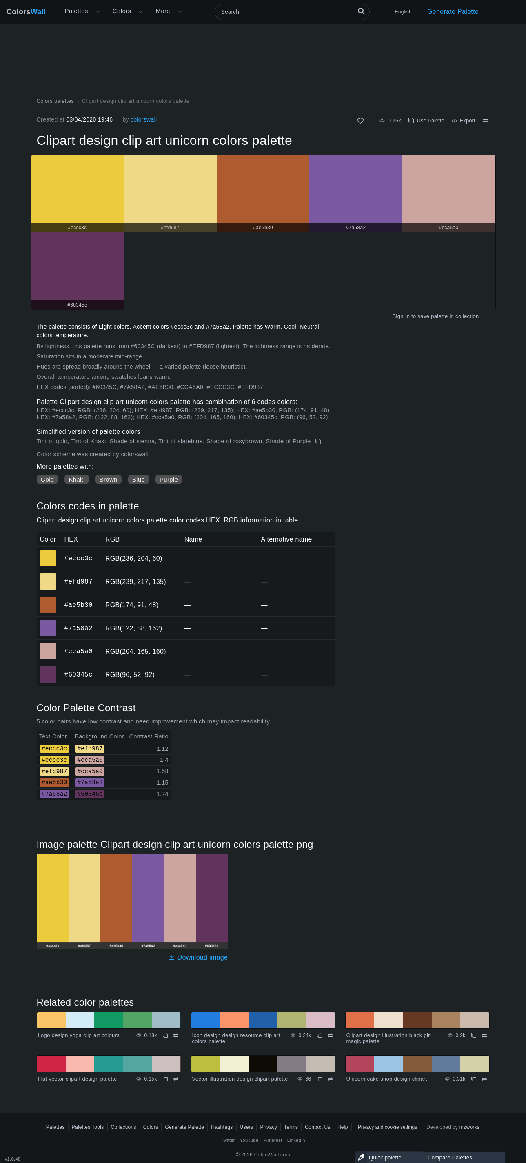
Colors (26, 12)
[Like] (360, 121)
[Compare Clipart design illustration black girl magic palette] (484, 1035)
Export (463, 120)
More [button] (162, 10)
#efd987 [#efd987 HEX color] (48, 575)
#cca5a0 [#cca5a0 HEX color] (48, 645)
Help (342, 1127)
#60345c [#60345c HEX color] (48, 668)
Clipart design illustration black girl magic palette (389, 1038)
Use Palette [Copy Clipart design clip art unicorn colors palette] (426, 120)
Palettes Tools (88, 1127)
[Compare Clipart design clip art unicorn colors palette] (485, 120)
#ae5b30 (78, 604)
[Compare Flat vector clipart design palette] (176, 1079)
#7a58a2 (78, 628)
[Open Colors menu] (140, 11)
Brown (109, 479)
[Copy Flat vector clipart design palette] (165, 1079)
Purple (169, 479)
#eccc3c (78, 558)
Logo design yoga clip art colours (79, 1035)
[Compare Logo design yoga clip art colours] (176, 1035)
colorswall (144, 119)
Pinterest (272, 1140)
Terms (291, 1127)
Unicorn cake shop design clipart (386, 1079)
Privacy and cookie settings (387, 1127)
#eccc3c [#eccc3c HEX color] (48, 552)
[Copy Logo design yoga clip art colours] (165, 1035)
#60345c (78, 674)
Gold (47, 479)
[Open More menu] (97, 11)
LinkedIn (296, 1140)
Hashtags (222, 1127)
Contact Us (318, 1127)
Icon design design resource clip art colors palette (236, 1038)
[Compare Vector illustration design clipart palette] (330, 1079)
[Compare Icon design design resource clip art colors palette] (330, 1035)
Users (246, 1127)
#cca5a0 (78, 651)
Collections (123, 1127)
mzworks (469, 1127)
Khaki (76, 479)
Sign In (401, 316)
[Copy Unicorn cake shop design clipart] (473, 1079)
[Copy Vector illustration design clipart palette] (319, 1079)
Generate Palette (453, 11)
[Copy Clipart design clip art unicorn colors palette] (319, 442)
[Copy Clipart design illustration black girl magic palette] (473, 1035)
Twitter (228, 1140)
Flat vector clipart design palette (77, 1079)
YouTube (249, 1140)
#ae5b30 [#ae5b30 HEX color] (48, 599)
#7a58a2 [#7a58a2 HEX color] (48, 622)
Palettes (76, 10)
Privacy (268, 1127)
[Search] (292, 12)
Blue (138, 479)
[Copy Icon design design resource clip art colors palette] (319, 1035)
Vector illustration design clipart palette (240, 1079)
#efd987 (78, 581)
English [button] (403, 12)
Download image (198, 957)
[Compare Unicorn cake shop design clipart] (484, 1079)
